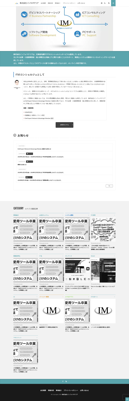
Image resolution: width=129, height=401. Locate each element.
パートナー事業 (44, 297)
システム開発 (69, 215)
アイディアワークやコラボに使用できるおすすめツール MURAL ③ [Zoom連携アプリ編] (77, 288)
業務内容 (50, 3)
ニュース (30, 153)
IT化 (40, 256)
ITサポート (94, 297)
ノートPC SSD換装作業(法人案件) (100, 327)
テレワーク (68, 256)
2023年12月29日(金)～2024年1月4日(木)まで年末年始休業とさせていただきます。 (41, 172)
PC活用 (93, 215)
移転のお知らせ (22, 164)
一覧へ (109, 186)
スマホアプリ (69, 297)
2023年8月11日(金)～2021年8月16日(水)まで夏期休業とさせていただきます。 (40, 180)
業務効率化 (16, 256)
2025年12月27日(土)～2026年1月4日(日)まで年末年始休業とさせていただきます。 (41, 157)
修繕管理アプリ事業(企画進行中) (48, 327)
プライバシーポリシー (69, 3)
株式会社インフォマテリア (70, 394)
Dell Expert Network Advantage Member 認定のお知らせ (34, 149)
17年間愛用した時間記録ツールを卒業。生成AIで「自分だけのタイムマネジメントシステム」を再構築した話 (25, 247)
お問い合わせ (81, 3)
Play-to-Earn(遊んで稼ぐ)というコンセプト (103, 287)
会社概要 (43, 3)
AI (14, 297)
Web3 (93, 256)
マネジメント (17, 337)
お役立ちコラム (64, 124)
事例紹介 (57, 3)
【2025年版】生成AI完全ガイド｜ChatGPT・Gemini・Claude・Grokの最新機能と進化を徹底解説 (102, 247)
